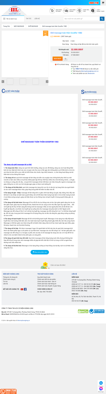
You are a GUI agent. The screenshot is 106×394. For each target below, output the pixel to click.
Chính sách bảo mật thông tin (46, 284)
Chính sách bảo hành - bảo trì (46, 281)
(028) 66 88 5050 (77, 288)
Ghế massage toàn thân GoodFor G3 (94, 157)
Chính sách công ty (9, 279)
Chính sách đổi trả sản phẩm (46, 279)
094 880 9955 (88, 286)
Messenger (101, 389)
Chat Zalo (101, 383)
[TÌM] (102, 19)
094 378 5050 (88, 288)
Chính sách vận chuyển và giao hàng (49, 286)
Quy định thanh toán (43, 277)
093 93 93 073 (88, 284)
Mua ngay (57, 58)
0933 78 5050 (76, 291)
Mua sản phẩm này (40, 252)
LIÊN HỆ (37, 18)
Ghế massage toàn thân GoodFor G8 (94, 134)
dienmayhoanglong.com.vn (89, 71)
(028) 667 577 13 (77, 286)
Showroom (91, 73)
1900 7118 (79, 69)
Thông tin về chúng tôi (10, 277)
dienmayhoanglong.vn (24, 320)
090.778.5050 (47, 292)
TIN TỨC (28, 18)
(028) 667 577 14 (77, 284)
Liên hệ (5, 284)
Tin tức (5, 281)
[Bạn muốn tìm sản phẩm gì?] (81, 19)
